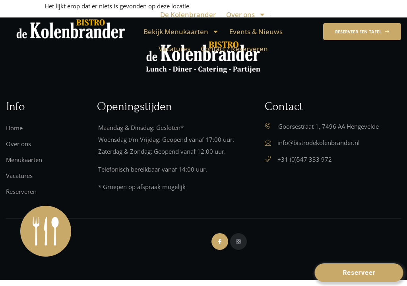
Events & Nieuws (256, 31)
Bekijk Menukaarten (181, 31)
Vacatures (174, 48)
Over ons (246, 14)
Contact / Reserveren (234, 48)
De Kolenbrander (188, 14)
